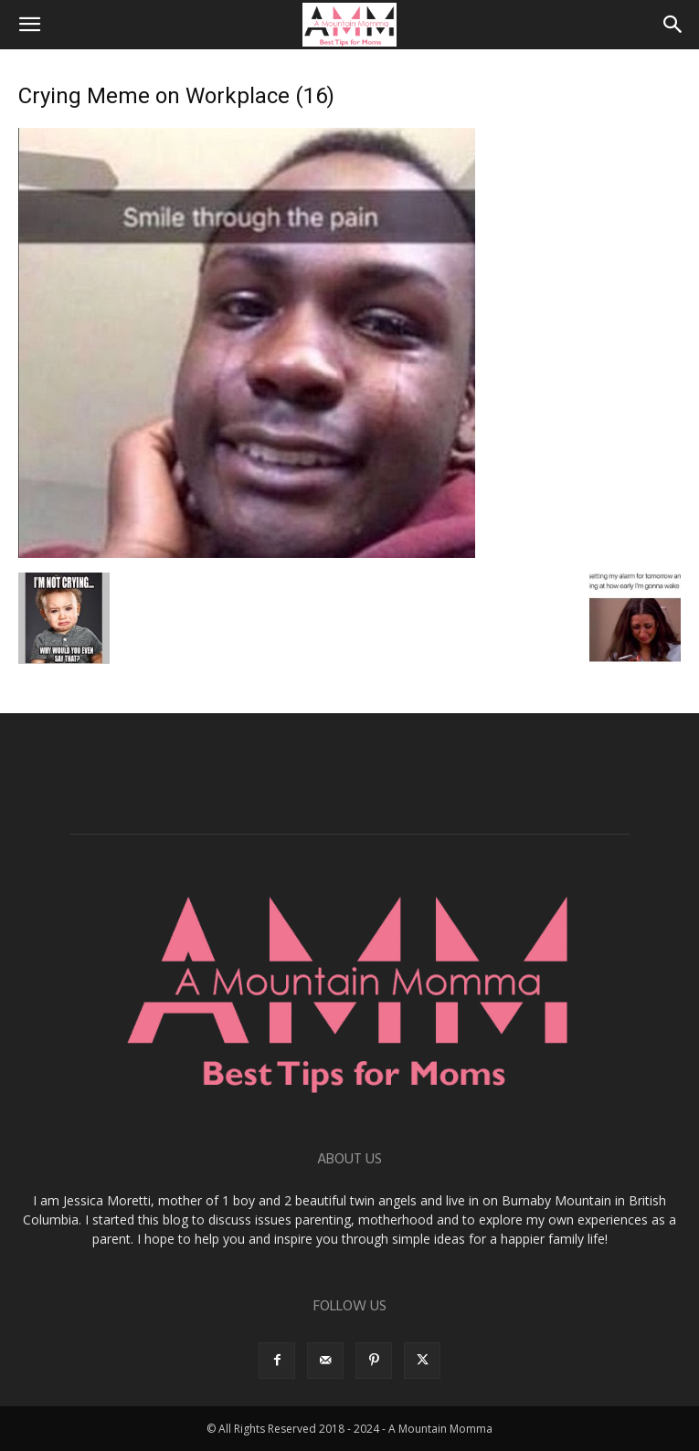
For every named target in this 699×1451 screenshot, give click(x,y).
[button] (29, 24)
